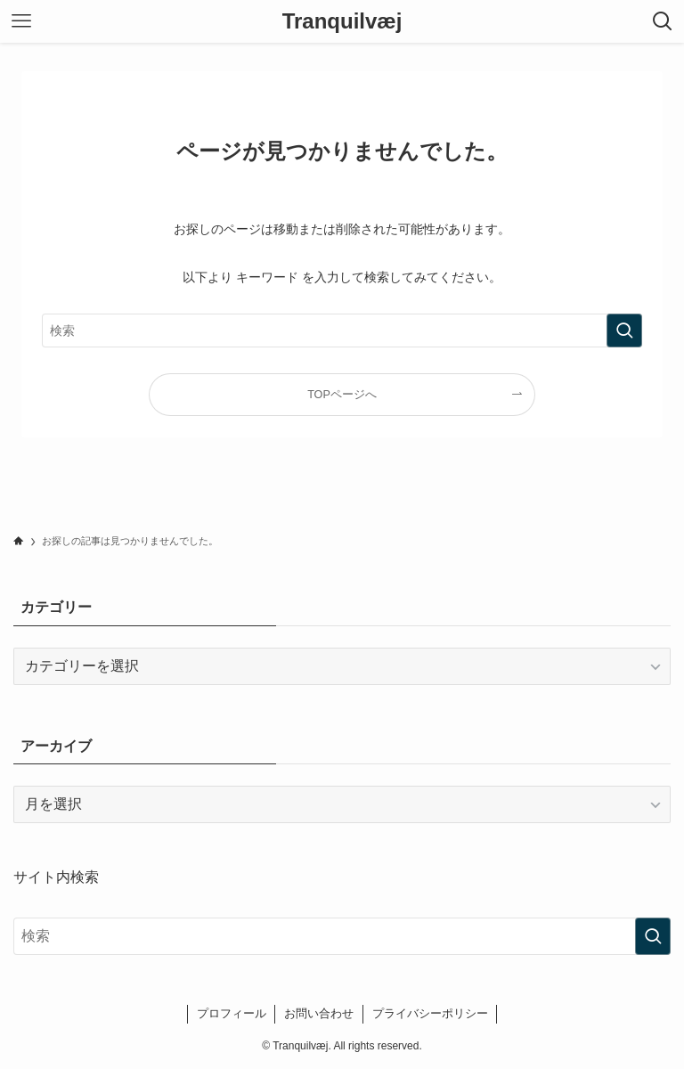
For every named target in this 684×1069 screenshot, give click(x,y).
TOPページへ (342, 394)
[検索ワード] (342, 330)
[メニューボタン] (21, 21)
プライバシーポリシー (430, 1013)
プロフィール (231, 1013)
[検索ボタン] (662, 21)
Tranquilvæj (342, 21)
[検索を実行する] (624, 330)
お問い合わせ (319, 1013)
